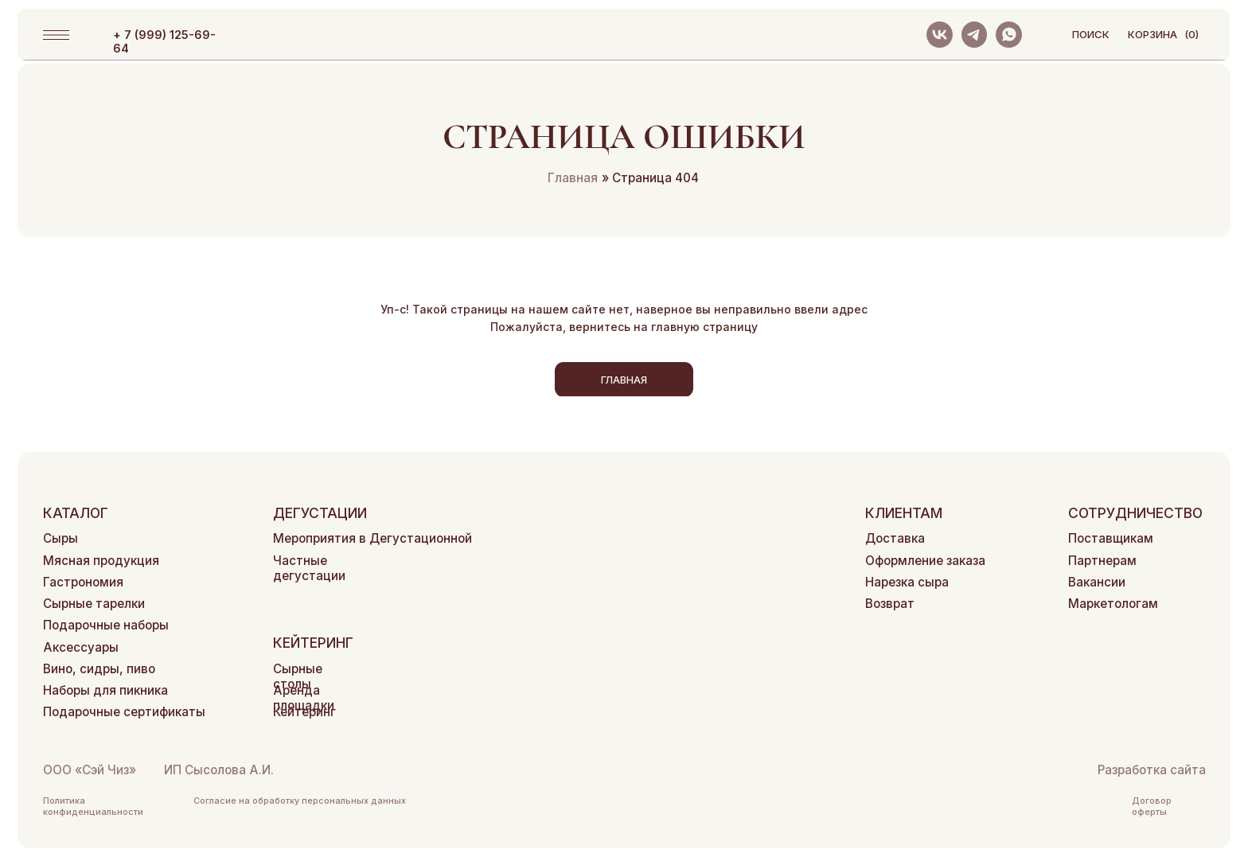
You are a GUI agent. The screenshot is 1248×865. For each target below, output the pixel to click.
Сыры (60, 538)
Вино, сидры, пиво (99, 668)
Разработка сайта (1152, 769)
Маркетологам (1113, 603)
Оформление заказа (925, 560)
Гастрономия (83, 582)
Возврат (890, 603)
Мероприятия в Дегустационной (372, 538)
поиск (1091, 34)
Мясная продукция (101, 560)
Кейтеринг (304, 711)
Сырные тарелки (94, 603)
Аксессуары (81, 647)
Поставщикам (1110, 538)
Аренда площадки (303, 698)
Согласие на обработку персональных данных (299, 800)
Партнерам (1102, 560)
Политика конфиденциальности (93, 806)
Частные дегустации (309, 568)
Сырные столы (297, 676)
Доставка (895, 538)
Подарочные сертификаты (124, 711)
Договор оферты (1152, 806)
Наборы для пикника (105, 690)
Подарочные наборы (106, 625)
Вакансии (1096, 582)
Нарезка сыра (907, 582)
